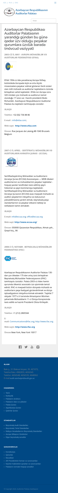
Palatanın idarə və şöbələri (16, 402)
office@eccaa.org (35, 216)
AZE (4, 3)
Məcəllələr (10, 458)
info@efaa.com (19, 120)
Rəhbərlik (9, 396)
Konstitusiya (10, 452)
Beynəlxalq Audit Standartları (17, 425)
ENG (16, 3)
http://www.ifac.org (44, 321)
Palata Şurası (11, 405)
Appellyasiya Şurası (13, 408)
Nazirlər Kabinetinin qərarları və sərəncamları (23, 464)
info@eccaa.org (19, 216)
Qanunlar (9, 455)
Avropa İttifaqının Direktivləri (17, 434)
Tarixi (8, 393)
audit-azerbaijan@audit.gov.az (22, 378)
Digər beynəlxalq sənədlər (16, 437)
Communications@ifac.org (22, 321)
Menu (55, 2)
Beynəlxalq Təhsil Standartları (17, 428)
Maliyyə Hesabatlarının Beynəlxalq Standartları (24, 431)
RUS (10, 3)
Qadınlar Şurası (12, 411)
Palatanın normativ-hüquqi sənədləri (20, 467)
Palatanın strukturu (13, 399)
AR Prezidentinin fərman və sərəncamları (22, 461)
